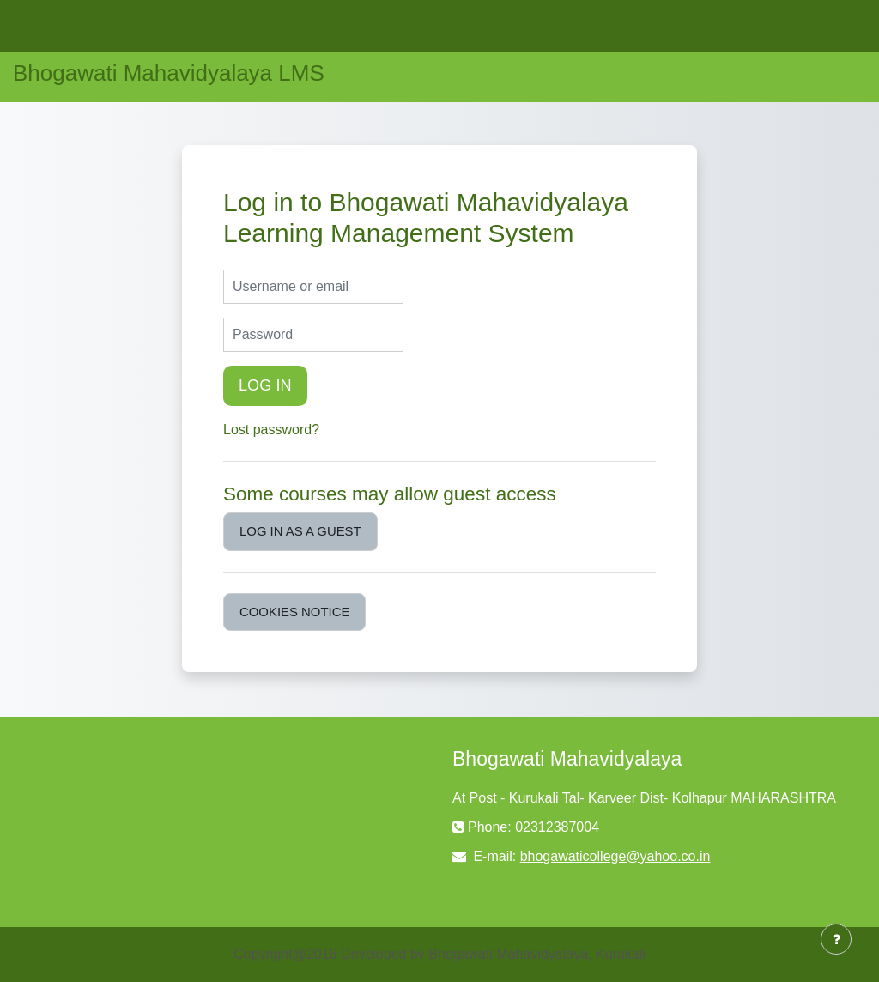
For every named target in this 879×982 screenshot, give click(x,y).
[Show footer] (836, 939)
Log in (265, 385)
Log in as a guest (300, 531)
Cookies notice (294, 611)
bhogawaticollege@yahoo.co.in (615, 856)
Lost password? (271, 429)
